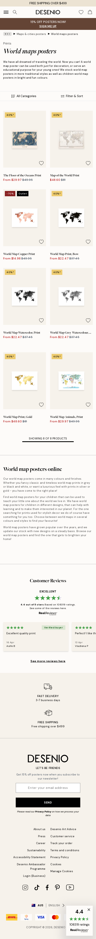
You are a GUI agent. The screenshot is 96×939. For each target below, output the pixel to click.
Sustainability (36, 850)
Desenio (60, 927)
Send (48, 802)
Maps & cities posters (31, 34)
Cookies (56, 864)
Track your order (61, 843)
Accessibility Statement (29, 857)
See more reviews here (48, 661)
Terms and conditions (64, 850)
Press (42, 836)
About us (39, 829)
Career (41, 843)
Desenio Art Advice (63, 829)
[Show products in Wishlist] (81, 12)
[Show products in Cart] (90, 12)
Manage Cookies (61, 871)
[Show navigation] (6, 12)
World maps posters (64, 34)
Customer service (62, 836)
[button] (79, 921)
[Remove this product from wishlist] (41, 163)
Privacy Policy (43, 811)
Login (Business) (34, 876)
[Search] (14, 12)
